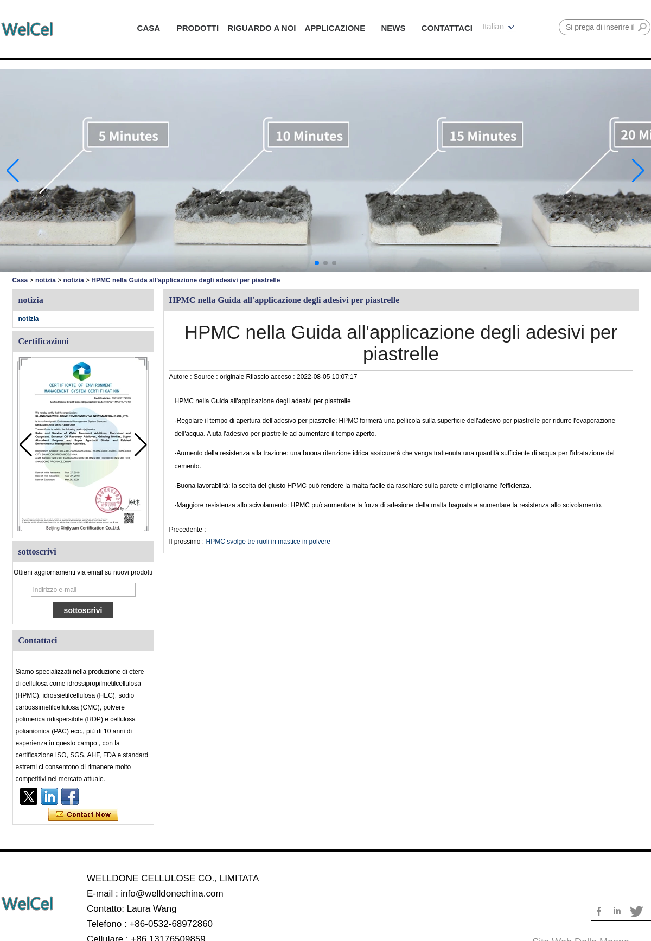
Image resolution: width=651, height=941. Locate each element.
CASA (149, 28)
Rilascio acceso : (271, 377)
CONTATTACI (447, 28)
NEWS (393, 28)
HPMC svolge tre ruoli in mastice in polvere (268, 541)
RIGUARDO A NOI (261, 28)
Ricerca (642, 27)
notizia (45, 280)
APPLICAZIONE (335, 28)
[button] (317, 263)
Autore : (181, 377)
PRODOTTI (198, 28)
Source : (207, 377)
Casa (20, 280)
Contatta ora (83, 815)
